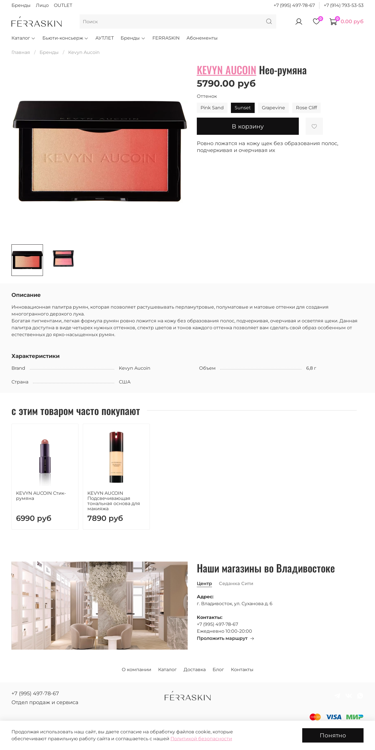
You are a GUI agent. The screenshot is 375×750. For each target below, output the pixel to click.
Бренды (21, 5)
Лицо (42, 5)
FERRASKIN (166, 38)
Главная (20, 52)
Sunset (243, 107)
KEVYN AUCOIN (226, 69)
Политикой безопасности (201, 738)
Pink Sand (212, 107)
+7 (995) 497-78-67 (294, 5)
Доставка (195, 669)
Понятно (333, 735)
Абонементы (202, 38)
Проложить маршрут (225, 638)
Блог (218, 669)
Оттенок (207, 96)
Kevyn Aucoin (84, 52)
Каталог (23, 38)
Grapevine (273, 107)
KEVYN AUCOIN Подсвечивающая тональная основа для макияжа (113, 500)
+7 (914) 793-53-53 (344, 5)
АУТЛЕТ (104, 38)
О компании (136, 669)
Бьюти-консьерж (65, 38)
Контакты (242, 669)
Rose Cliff (306, 107)
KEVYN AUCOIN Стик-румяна (41, 495)
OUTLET (63, 5)
